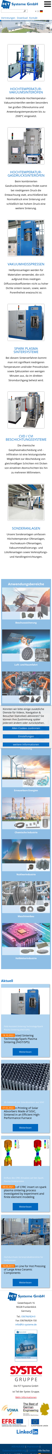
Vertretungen (8, 17)
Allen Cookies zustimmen (26, 728)
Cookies (32, 1450)
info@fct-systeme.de (26, 1324)
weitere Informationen (26, 744)
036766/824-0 (28, 1316)
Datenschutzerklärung (14, 1450)
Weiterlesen (25, 1051)
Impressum (33, 1446)
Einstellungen (26, 736)
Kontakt (33, 17)
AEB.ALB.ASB (18, 1446)
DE (40, 11)
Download (22, 17)
